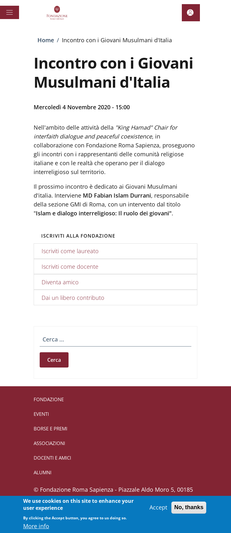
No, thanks (188, 511)
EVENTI (41, 414)
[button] (191, 12)
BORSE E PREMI (50, 428)
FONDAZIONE (49, 399)
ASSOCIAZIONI (49, 443)
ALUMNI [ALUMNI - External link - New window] (42, 472)
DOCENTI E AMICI (52, 458)
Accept (158, 511)
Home (45, 40)
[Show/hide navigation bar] (9, 12)
